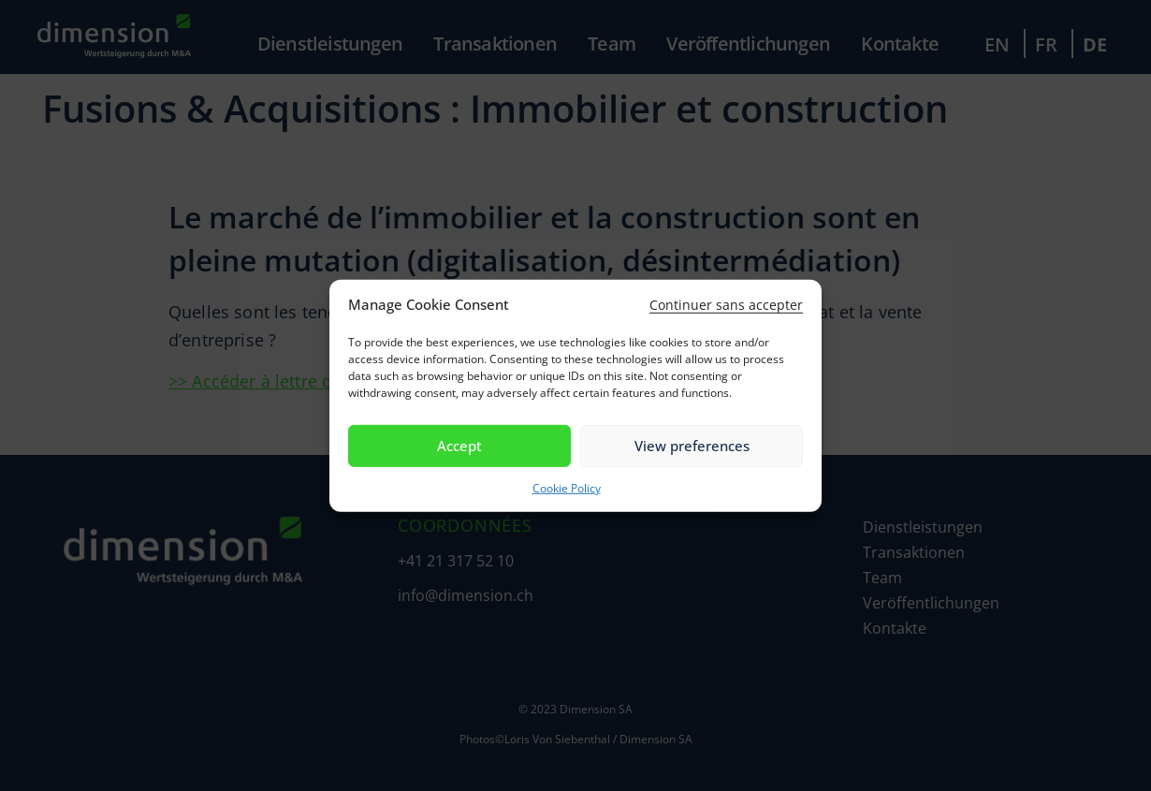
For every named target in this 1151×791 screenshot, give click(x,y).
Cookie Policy (566, 488)
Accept (459, 445)
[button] (726, 304)
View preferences (692, 445)
